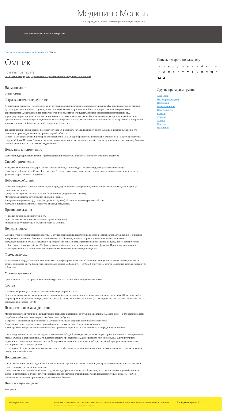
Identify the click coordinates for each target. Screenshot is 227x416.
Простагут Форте (166, 106)
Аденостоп (162, 95)
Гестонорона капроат (168, 99)
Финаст (161, 120)
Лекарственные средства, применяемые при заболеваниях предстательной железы (48, 76)
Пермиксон (163, 102)
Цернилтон (163, 127)
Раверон (161, 113)
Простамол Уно (165, 109)
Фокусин (161, 123)
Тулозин (161, 116)
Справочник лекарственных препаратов (25, 52)
